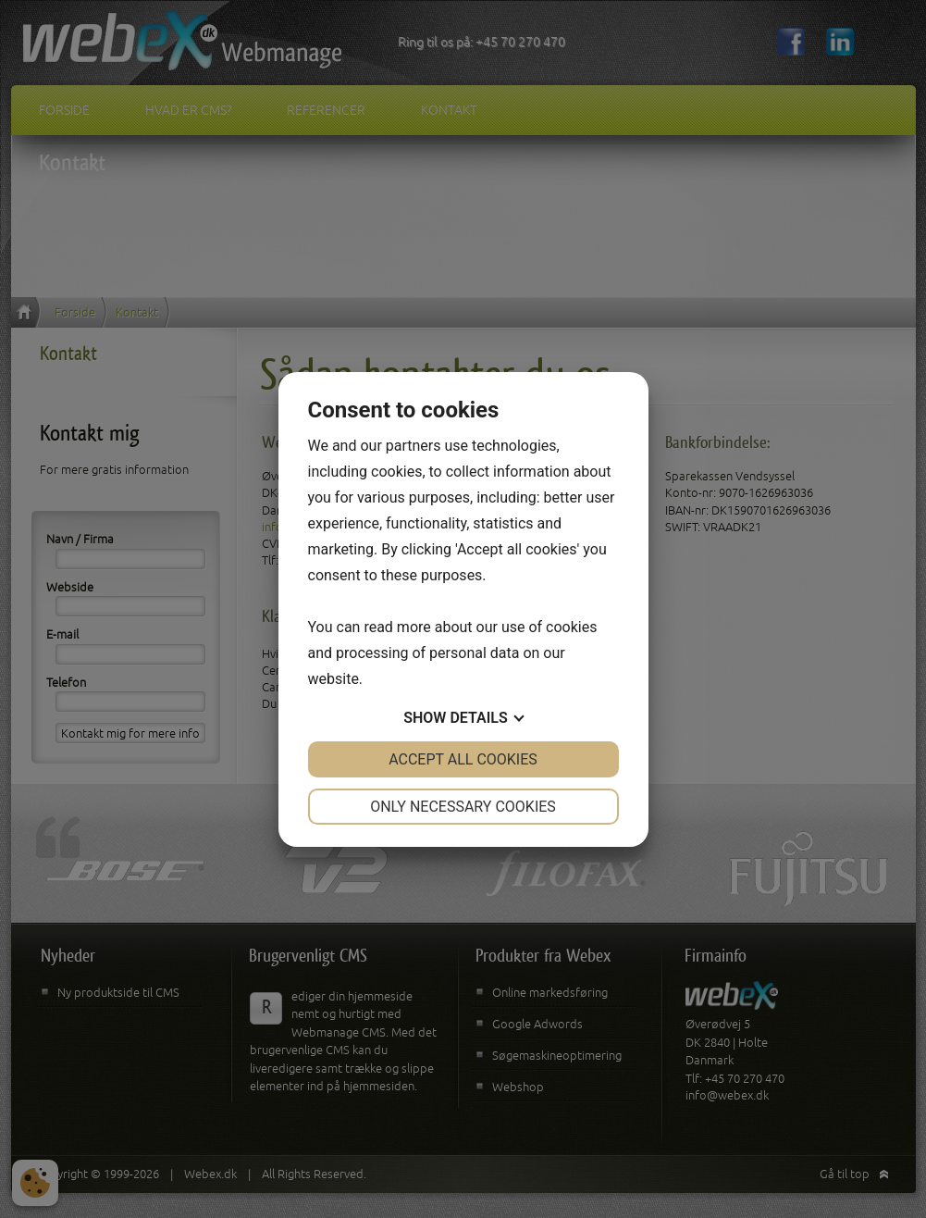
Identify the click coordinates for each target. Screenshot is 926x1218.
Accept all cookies (463, 759)
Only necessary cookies (463, 806)
